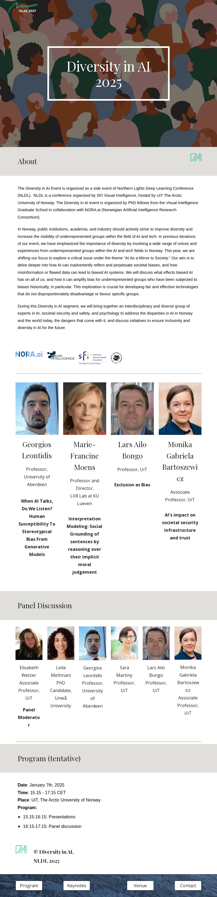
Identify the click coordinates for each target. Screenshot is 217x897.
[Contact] (188, 885)
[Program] (29, 885)
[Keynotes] (76, 885)
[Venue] (140, 885)
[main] (108, 73)
